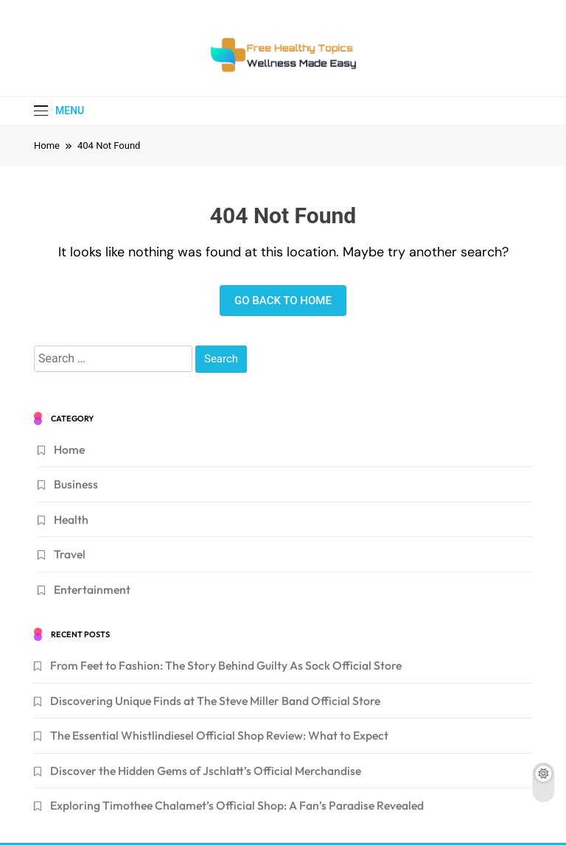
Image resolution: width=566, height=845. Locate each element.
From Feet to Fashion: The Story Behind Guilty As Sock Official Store (226, 665)
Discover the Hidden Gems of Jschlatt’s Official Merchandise (205, 770)
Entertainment (92, 589)
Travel (69, 554)
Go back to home (283, 300)
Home (69, 449)
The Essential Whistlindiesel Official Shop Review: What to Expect (219, 735)
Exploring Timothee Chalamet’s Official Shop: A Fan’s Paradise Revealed (237, 805)
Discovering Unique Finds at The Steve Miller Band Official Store (215, 700)
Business (76, 484)
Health (71, 519)
